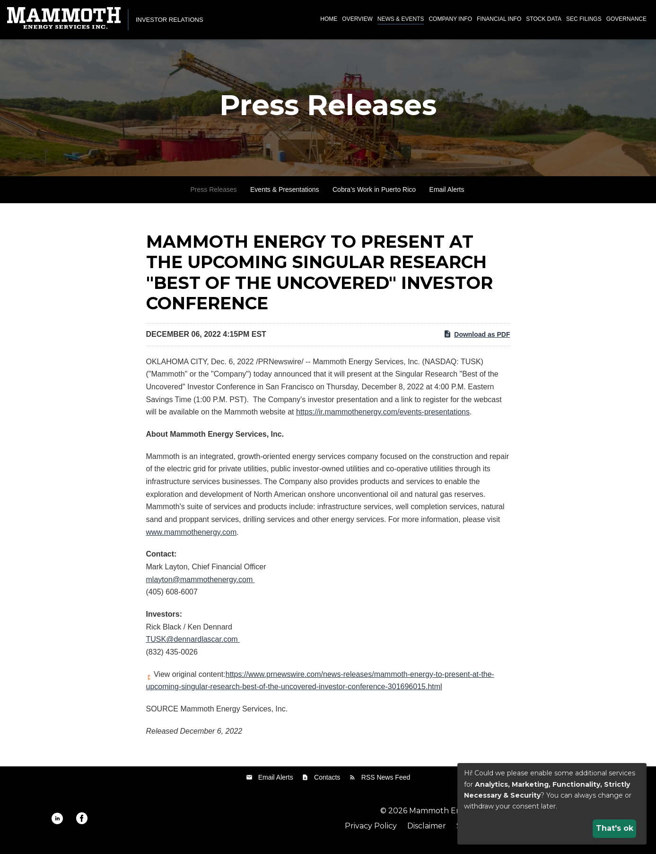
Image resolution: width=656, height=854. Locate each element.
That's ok (614, 828)
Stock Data (543, 19)
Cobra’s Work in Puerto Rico (374, 194)
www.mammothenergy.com (191, 537)
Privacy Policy (371, 831)
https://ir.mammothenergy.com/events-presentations (383, 417)
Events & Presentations (284, 194)
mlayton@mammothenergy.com (200, 585)
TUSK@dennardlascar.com (193, 644)
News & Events (400, 19)
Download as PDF (476, 338)
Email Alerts (446, 194)
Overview (357, 19)
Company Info (450, 19)
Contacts (327, 782)
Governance (626, 19)
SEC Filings (584, 19)
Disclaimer (426, 831)
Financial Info (499, 19)
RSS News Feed (385, 782)
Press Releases (214, 194)
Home (328, 19)
